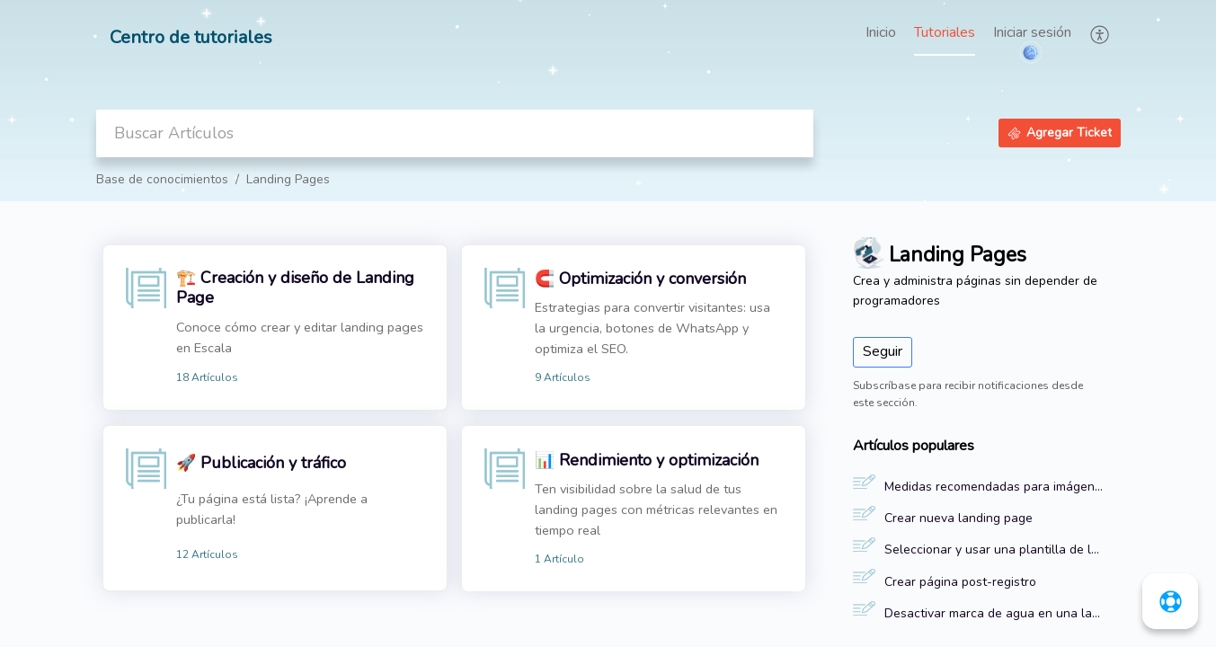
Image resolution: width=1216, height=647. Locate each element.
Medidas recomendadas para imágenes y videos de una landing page (993, 486)
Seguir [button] (882, 351)
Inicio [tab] (880, 32)
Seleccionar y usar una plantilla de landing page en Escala (993, 549)
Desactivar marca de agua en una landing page (993, 613)
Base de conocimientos (162, 179)
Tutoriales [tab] (944, 32)
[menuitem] (1032, 34)
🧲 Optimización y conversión (640, 278)
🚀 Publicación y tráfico (261, 463)
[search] (454, 133)
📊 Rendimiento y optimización (647, 460)
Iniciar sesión (1032, 32)
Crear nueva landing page (958, 518)
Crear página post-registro (960, 581)
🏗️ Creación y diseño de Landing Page (295, 287)
